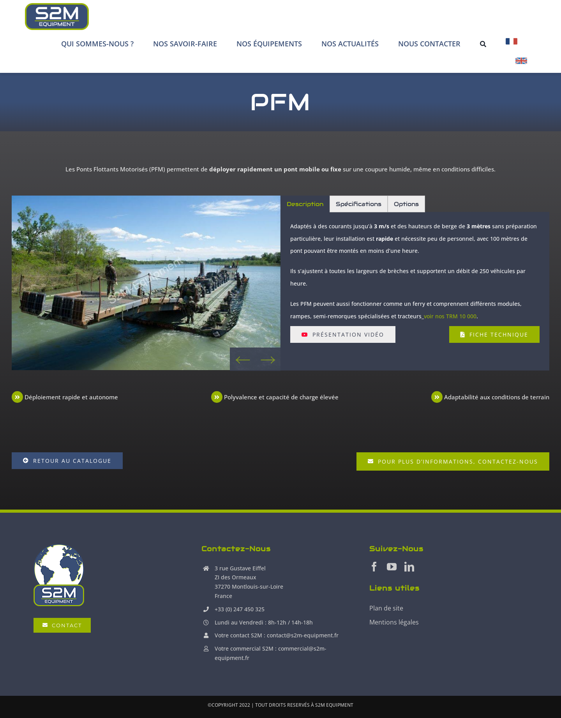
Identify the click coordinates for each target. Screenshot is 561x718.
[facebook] (374, 567)
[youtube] (392, 567)
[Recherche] (483, 43)
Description (305, 204)
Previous (242, 359)
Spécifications (358, 204)
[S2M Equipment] (56, 16)
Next (267, 359)
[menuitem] (511, 43)
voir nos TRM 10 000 (450, 316)
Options (406, 204)
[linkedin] (409, 567)
